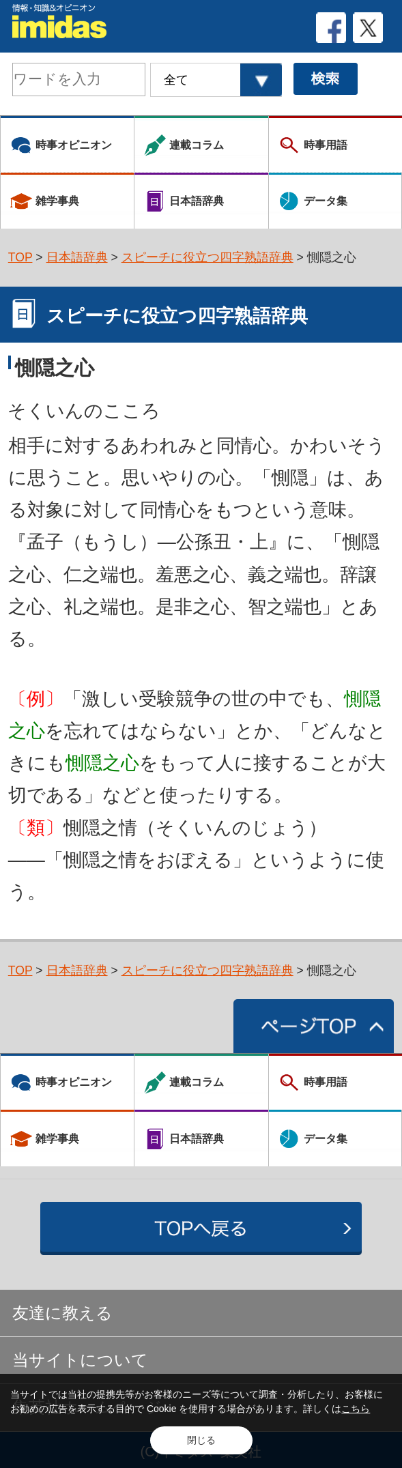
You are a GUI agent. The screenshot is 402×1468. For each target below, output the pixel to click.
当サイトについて (80, 1360)
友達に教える (62, 1313)
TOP (20, 257)
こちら (355, 1408)
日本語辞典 (77, 257)
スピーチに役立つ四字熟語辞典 (207, 257)
